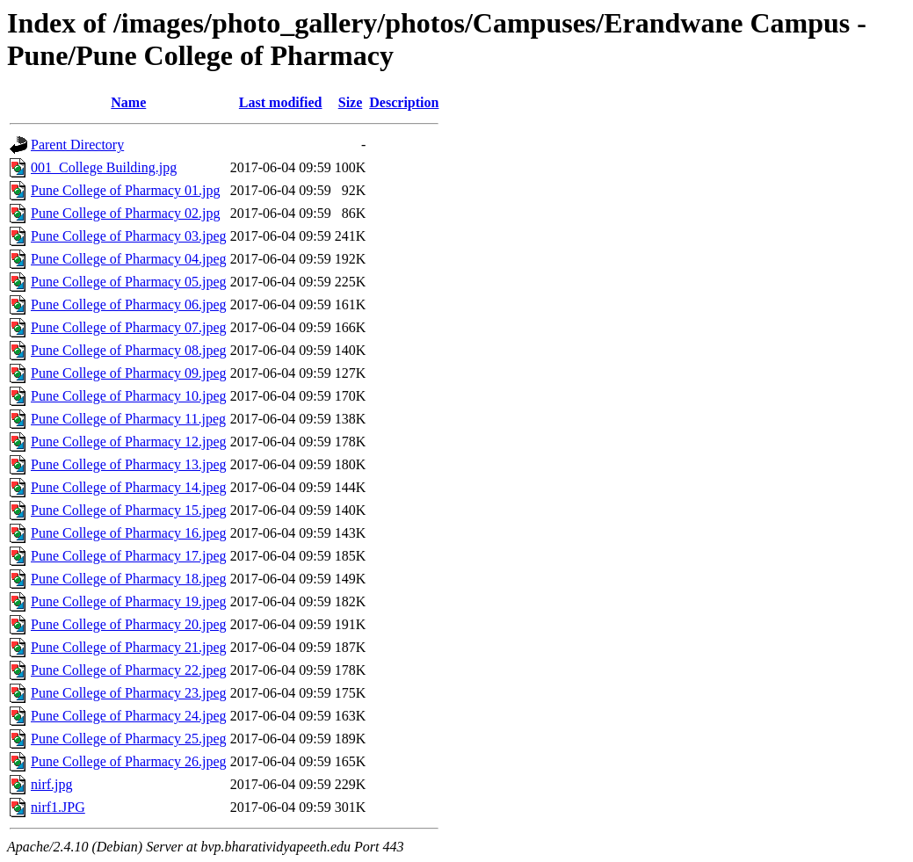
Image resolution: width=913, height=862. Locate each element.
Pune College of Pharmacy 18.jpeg (129, 578)
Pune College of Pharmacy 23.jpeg (129, 692)
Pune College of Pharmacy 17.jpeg (129, 555)
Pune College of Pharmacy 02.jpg (126, 213)
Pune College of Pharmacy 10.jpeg (129, 395)
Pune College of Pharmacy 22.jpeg (129, 670)
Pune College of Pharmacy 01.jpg (126, 190)
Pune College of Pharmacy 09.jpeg (129, 373)
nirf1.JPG (58, 807)
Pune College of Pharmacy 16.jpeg (129, 532)
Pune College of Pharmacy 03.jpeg (129, 235)
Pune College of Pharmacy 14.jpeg (129, 487)
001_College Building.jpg (104, 167)
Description (403, 102)
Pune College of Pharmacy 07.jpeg (129, 327)
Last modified (280, 102)
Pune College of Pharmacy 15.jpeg (129, 510)
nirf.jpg (52, 784)
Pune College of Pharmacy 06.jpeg (129, 304)
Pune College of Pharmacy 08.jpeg (129, 350)
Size (350, 102)
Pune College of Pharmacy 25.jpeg (129, 738)
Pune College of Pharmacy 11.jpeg (128, 418)
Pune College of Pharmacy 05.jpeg (129, 281)
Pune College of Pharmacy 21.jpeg (129, 647)
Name (128, 102)
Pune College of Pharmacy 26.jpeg (129, 761)
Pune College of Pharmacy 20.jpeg (129, 624)
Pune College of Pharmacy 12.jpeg (129, 441)
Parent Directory (77, 144)
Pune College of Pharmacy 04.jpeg (129, 258)
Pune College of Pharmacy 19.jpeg (129, 601)
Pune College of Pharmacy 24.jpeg (129, 715)
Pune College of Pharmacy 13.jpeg (129, 464)
